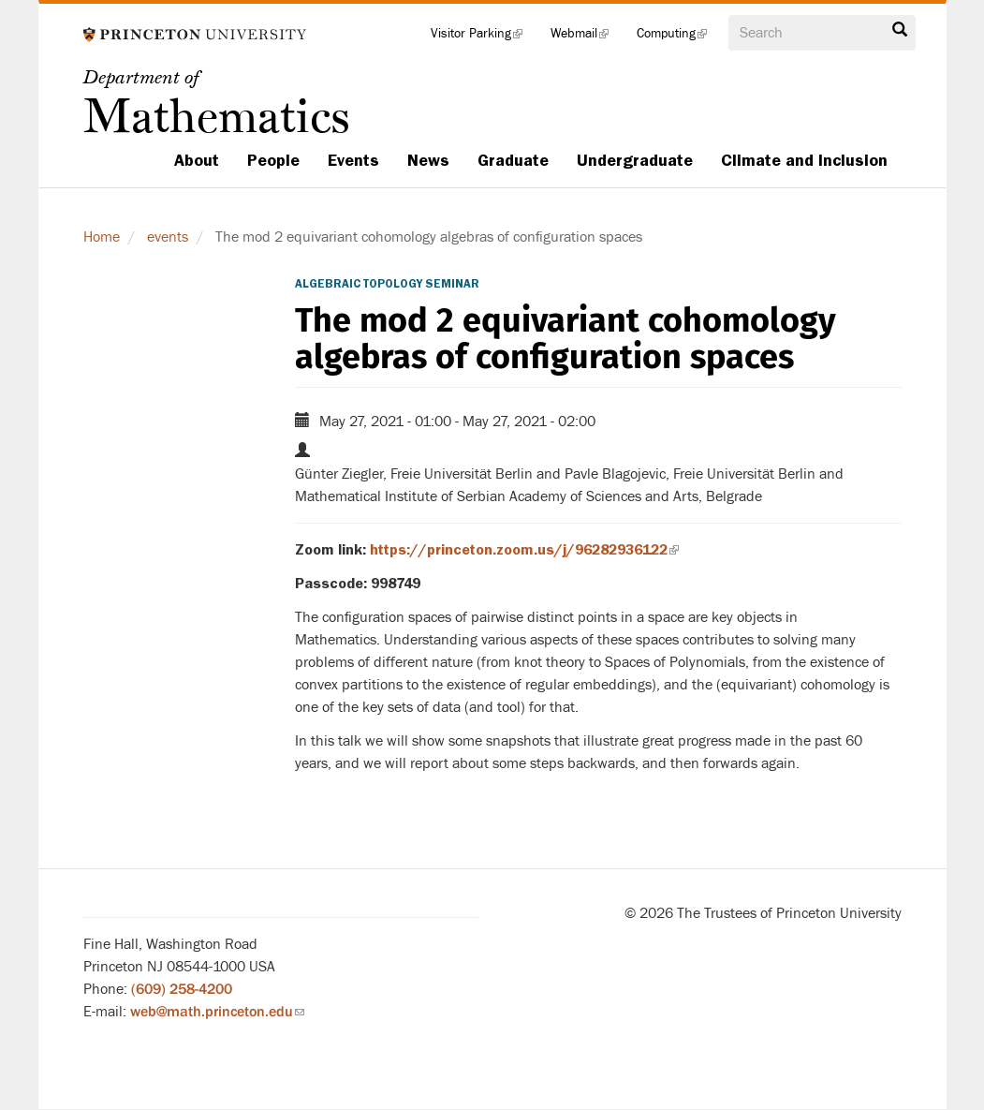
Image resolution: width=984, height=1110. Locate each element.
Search (899, 29)
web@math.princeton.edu (217, 1011)
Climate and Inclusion (804, 160)
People (273, 160)
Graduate (513, 160)
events (167, 237)
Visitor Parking (483, 37)
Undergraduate (635, 160)
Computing (679, 37)
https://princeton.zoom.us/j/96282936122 (524, 549)
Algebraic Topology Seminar (387, 283)
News (428, 160)
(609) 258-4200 (181, 989)
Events (353, 160)
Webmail (587, 37)
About (196, 160)
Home (101, 237)
